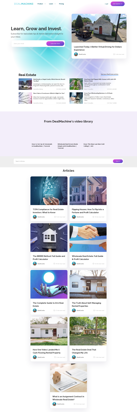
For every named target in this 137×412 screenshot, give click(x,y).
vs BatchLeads (104, 362)
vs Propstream (104, 359)
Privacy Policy (33, 402)
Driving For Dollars (76, 359)
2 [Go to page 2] (60, 325)
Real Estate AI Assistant (78, 376)
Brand (13, 369)
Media (43, 376)
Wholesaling (74, 391)
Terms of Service (42, 402)
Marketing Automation (77, 372)
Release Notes (16, 362)
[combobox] (68, 161)
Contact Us (44, 362)
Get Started (117, 4)
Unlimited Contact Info (78, 366)
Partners (44, 372)
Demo (72, 382)
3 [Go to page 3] (63, 325)
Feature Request (17, 366)
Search (118, 161)
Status (14, 372)
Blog (101, 375)
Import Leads (45, 366)
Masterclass (104, 378)
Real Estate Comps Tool (48, 388)
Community (103, 372)
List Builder (74, 362)
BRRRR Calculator (46, 385)
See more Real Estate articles (109, 74)
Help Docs (44, 359)
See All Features (76, 379)
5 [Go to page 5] (68, 325)
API (42, 369)
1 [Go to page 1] (57, 325)
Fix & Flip (73, 395)
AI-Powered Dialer (76, 369)
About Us (15, 359)
